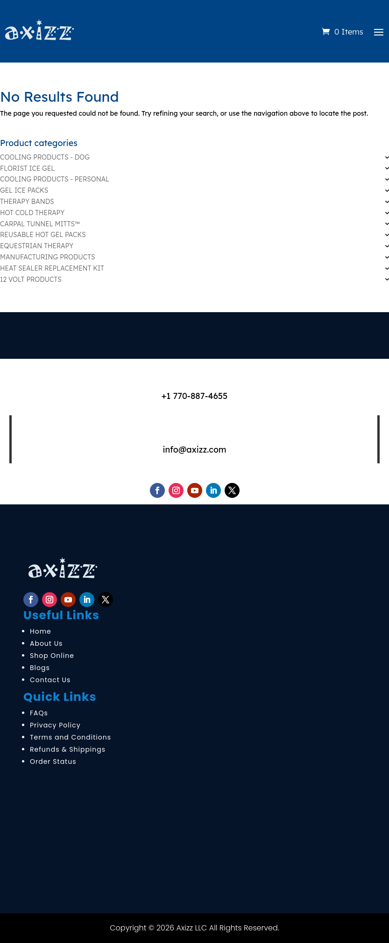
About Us (46, 643)
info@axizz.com (194, 449)
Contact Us (50, 680)
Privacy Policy (55, 725)
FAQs (39, 713)
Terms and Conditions (70, 737)
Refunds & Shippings (68, 749)
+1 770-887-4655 (195, 396)
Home (40, 631)
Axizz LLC (192, 927)
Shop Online (52, 655)
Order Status (53, 761)
